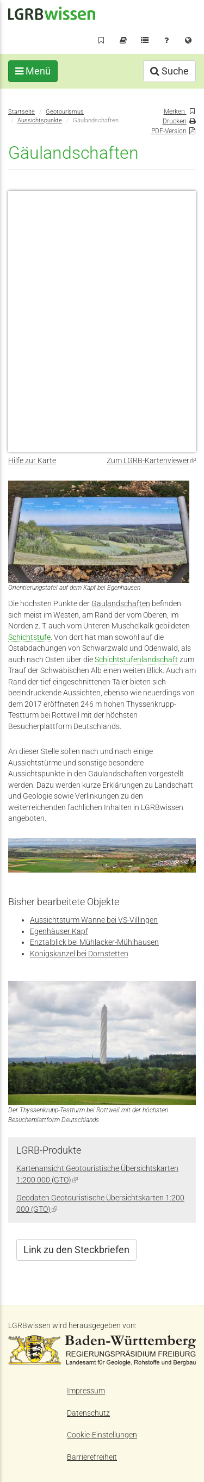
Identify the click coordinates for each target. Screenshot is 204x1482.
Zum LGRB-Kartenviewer (151, 460)
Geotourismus (65, 111)
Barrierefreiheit (92, 1457)
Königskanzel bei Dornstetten (79, 953)
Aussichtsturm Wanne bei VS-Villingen (94, 920)
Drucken (175, 121)
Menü (33, 71)
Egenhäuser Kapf (59, 931)
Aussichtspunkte (39, 120)
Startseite (21, 111)
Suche (169, 71)
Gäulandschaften (120, 603)
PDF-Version (169, 131)
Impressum (86, 1390)
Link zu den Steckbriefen (76, 1249)
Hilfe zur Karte (32, 460)
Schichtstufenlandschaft (136, 659)
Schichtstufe (29, 637)
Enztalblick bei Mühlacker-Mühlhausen (94, 942)
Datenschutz (88, 1413)
